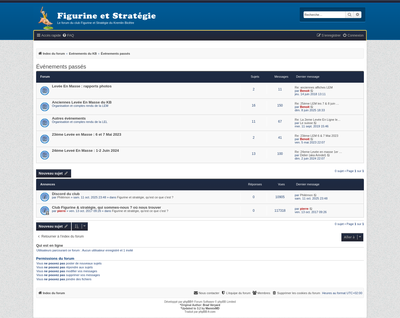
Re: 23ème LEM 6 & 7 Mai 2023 (316, 135)
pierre (61, 211)
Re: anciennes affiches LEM (314, 87)
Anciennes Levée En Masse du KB (82, 102)
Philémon (63, 197)
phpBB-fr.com (207, 311)
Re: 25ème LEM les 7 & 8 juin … (317, 103)
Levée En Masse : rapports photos (82, 86)
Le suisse (306, 123)
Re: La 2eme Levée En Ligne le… (318, 119)
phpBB (187, 301)
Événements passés (61, 66)
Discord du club (66, 194)
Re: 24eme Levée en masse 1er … (318, 151)
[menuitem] (68, 35)
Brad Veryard (211, 305)
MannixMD (212, 308)
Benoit (304, 90)
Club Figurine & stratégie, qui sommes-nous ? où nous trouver (106, 207)
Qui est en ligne (49, 245)
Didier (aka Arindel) (313, 155)
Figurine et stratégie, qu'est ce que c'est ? (145, 197)
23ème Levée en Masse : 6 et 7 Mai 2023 (86, 134)
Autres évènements (69, 118)
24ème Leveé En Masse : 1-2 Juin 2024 (85, 150)
